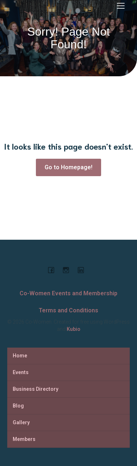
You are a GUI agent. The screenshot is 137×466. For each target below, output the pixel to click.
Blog (18, 406)
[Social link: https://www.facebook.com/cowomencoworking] (53, 270)
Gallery (21, 422)
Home (20, 355)
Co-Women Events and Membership (68, 293)
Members (24, 439)
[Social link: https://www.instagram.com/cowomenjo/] (68, 270)
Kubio (73, 329)
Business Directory (35, 389)
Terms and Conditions (68, 310)
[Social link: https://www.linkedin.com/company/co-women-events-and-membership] (83, 270)
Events (21, 372)
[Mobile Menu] (120, 5)
